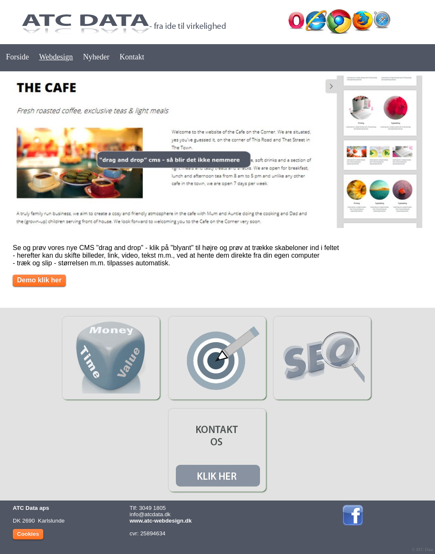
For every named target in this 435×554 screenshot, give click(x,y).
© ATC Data (422, 549)
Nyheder (96, 57)
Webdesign (56, 57)
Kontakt (132, 57)
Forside (17, 57)
